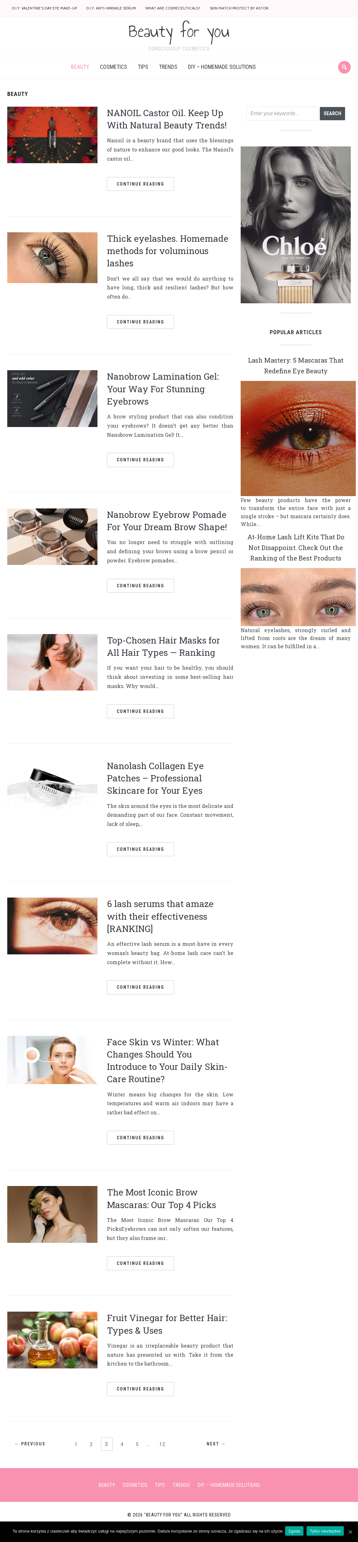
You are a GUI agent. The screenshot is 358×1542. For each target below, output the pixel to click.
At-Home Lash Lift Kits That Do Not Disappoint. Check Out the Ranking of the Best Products (296, 563)
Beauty (80, 77)
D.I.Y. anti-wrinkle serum (111, 8)
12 (164, 1454)
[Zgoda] (350, 1532)
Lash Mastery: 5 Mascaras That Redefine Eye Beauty (295, 376)
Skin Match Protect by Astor (239, 8)
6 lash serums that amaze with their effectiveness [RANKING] (160, 927)
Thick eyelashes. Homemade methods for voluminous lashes (167, 262)
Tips (143, 77)
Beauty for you (179, 36)
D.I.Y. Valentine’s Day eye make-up (44, 8)
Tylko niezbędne (326, 1532)
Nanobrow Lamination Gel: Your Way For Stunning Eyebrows (163, 400)
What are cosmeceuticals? (172, 8)
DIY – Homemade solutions (222, 77)
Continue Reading (140, 194)
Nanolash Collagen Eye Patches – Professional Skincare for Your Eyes (155, 789)
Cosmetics (113, 77)
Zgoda (296, 1532)
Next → (212, 1455)
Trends (168, 77)
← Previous (33, 1455)
